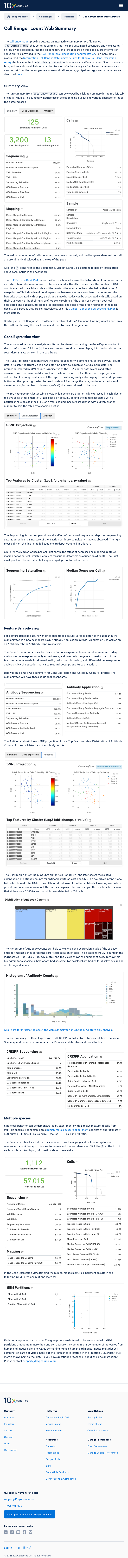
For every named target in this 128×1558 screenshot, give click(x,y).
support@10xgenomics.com (39, 1361)
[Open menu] (121, 5)
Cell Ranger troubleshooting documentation (68, 53)
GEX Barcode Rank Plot (24, 280)
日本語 (27, 1547)
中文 (17, 1547)
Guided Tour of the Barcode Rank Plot (92, 308)
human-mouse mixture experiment (67, 1129)
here (19, 74)
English (8, 1547)
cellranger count (20, 41)
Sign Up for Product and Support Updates (29, 1514)
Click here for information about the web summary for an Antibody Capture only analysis (58, 1029)
